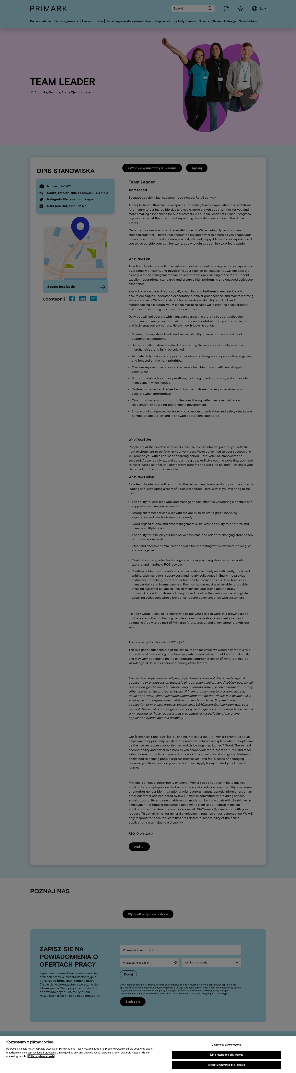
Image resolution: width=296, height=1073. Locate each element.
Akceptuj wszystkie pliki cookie (226, 1064)
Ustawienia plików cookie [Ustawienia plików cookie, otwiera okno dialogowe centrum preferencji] (226, 1044)
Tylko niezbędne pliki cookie (226, 1054)
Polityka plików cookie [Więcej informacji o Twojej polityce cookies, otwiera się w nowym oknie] (41, 1056)
